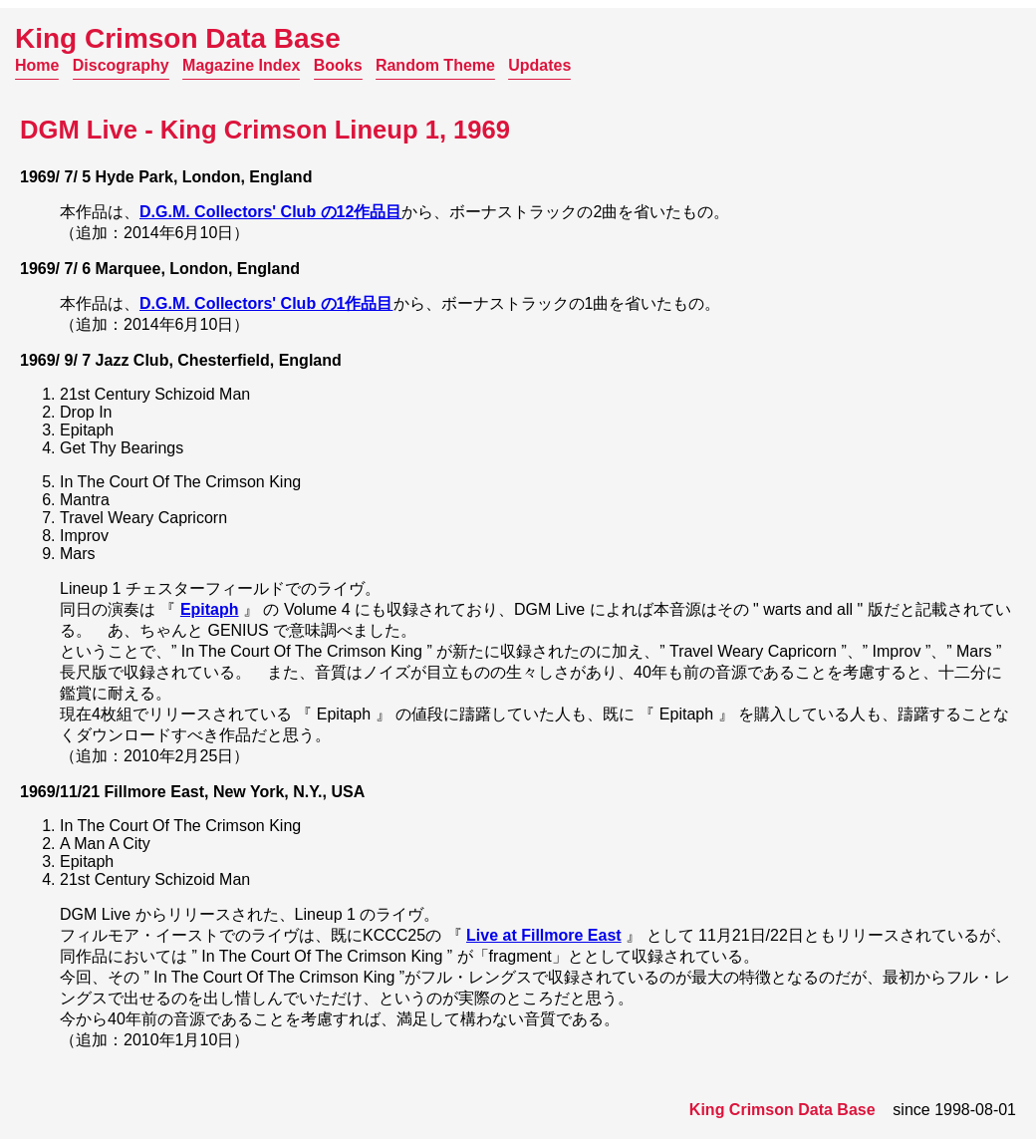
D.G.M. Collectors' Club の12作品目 (270, 211)
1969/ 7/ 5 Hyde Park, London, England (166, 176)
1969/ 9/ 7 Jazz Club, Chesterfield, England (181, 360)
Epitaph (209, 609)
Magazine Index (241, 65)
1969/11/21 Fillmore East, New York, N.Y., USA (192, 791)
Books (338, 65)
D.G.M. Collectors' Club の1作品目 (266, 303)
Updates (539, 65)
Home (37, 65)
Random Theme (435, 65)
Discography (121, 65)
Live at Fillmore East (544, 935)
